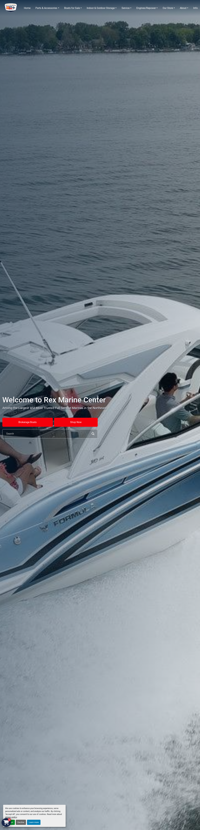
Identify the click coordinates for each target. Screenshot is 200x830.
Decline (21, 822)
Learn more (34, 822)
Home (27, 8)
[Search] (50, 433)
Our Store (168, 8)
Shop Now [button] (76, 422)
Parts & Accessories (46, 8)
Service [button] (126, 8)
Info (195, 8)
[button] (47, 8)
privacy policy (11, 817)
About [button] (183, 8)
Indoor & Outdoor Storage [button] (101, 8)
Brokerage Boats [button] (27, 422)
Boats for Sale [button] (72, 8)
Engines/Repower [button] (146, 8)
